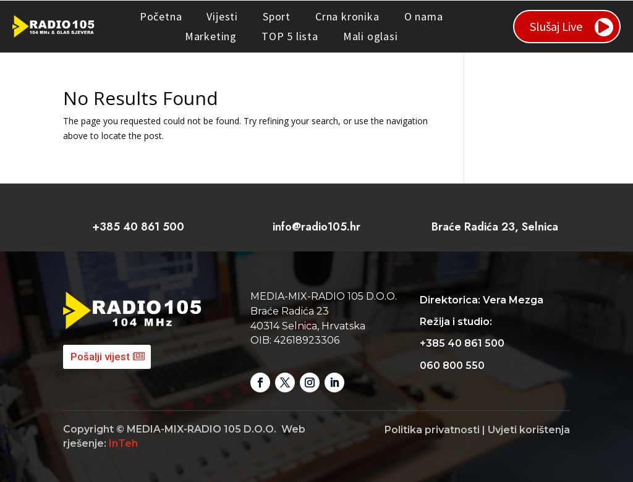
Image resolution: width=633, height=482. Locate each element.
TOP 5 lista (289, 36)
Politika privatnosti (432, 430)
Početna (161, 16)
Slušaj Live (556, 26)
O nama (423, 16)
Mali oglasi (370, 36)
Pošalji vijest (100, 356)
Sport (277, 16)
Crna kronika (347, 16)
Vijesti (222, 16)
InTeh (123, 443)
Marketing (211, 36)
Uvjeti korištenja (529, 430)
